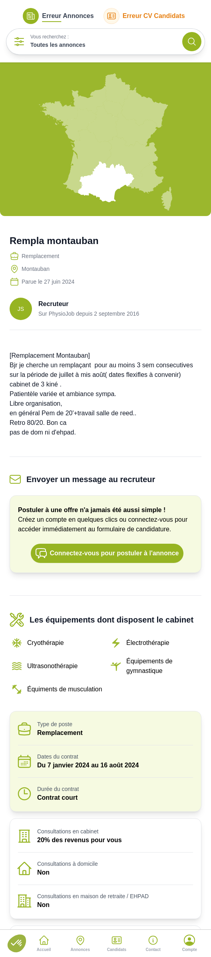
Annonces (58, 16)
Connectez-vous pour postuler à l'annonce (107, 553)
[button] (16, 943)
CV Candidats (144, 16)
